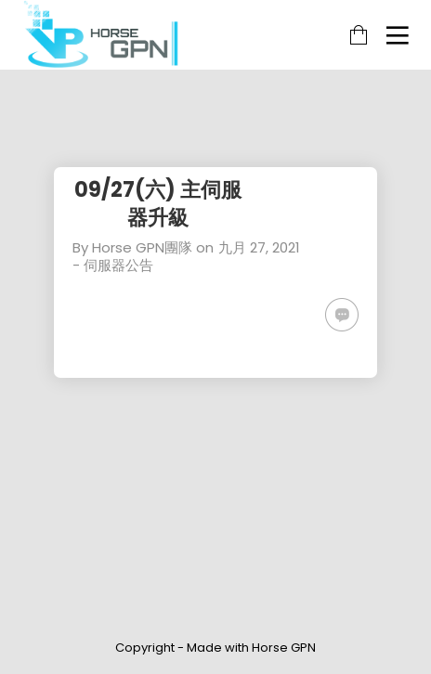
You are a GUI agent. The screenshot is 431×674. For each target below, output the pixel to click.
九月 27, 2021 (259, 247)
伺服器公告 (118, 265)
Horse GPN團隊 (142, 247)
